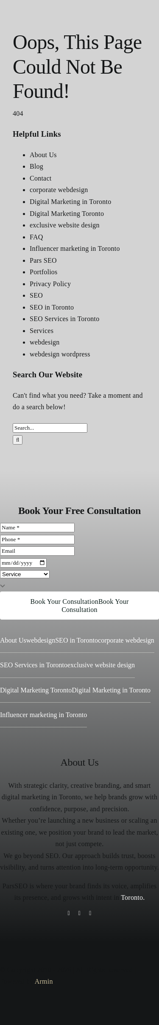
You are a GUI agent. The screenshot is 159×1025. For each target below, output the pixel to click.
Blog (36, 166)
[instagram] (68, 913)
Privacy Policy (50, 283)
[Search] (17, 440)
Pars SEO (43, 260)
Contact (40, 178)
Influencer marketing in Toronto (75, 248)
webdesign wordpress (60, 354)
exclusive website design (65, 225)
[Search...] (50, 428)
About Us (43, 154)
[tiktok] (79, 913)
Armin (44, 981)
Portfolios (44, 272)
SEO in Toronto (52, 307)
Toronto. (133, 897)
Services (41, 330)
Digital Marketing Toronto (67, 213)
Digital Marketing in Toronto (70, 201)
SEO (36, 295)
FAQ (36, 237)
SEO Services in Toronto (65, 318)
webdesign (45, 342)
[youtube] (90, 913)
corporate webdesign (59, 189)
